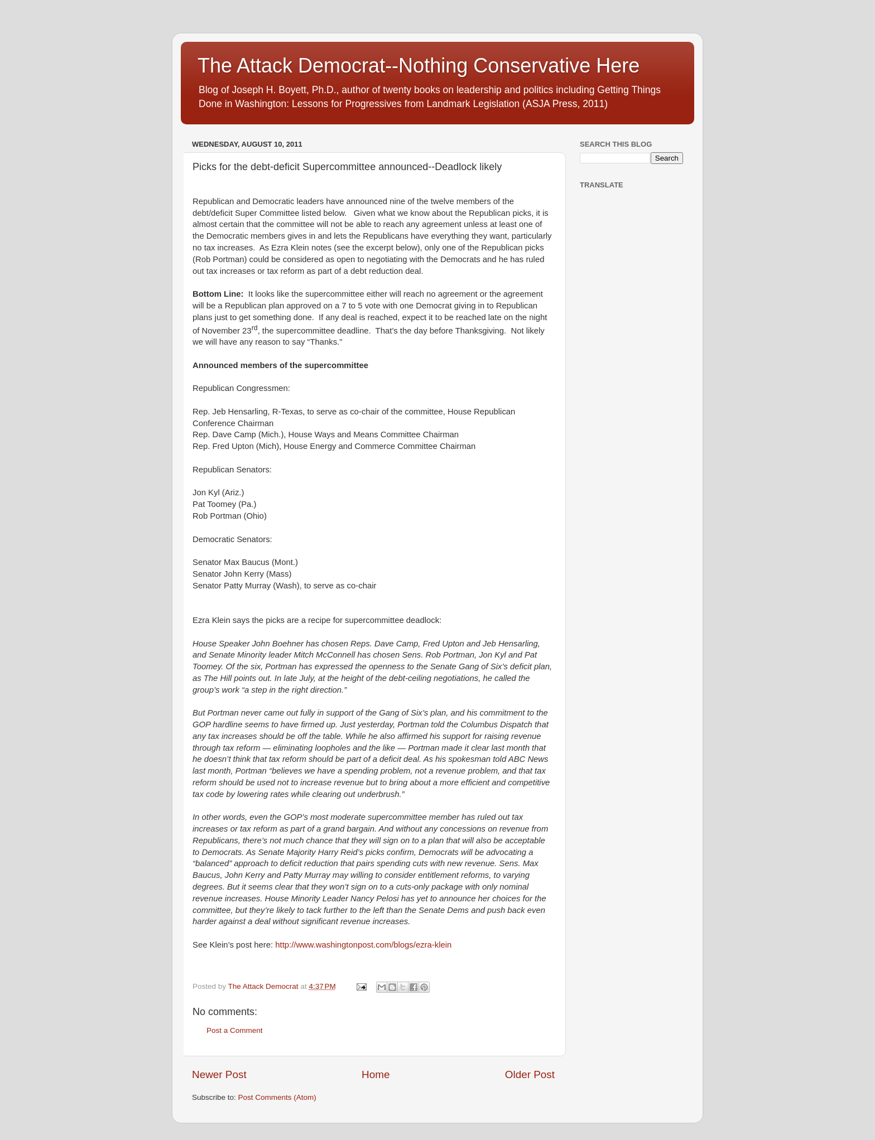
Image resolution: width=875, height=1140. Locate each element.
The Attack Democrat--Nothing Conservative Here (419, 65)
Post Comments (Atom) (277, 1097)
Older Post (530, 1074)
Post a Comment (234, 1030)
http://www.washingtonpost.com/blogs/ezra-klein (363, 944)
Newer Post (219, 1074)
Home (376, 1074)
